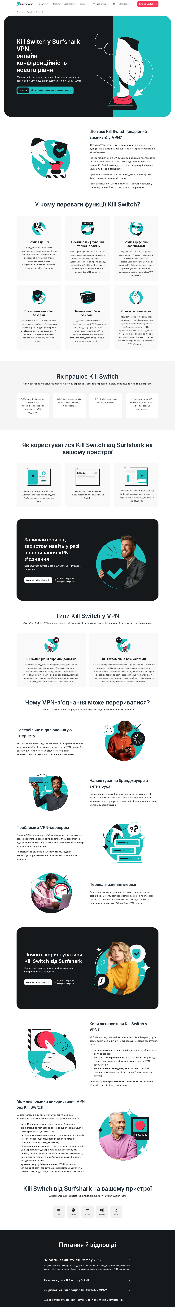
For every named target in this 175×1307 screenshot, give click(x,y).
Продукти (43, 4)
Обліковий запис (125, 4)
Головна (20, 12)
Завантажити (69, 4)
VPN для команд (99, 4)
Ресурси (84, 4)
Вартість (56, 4)
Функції (29, 12)
